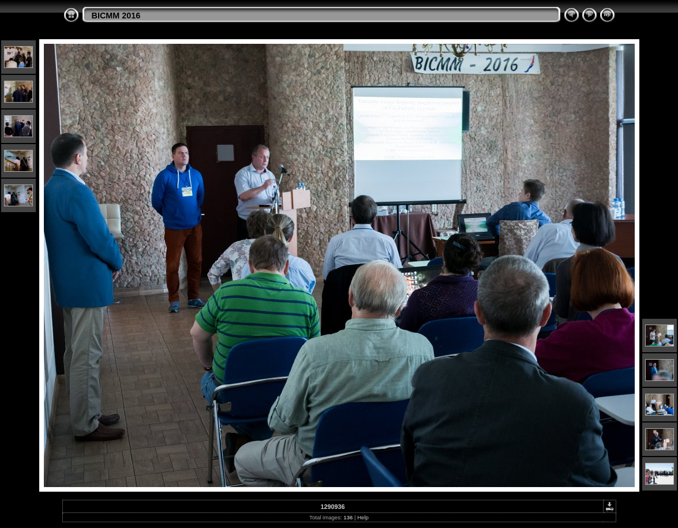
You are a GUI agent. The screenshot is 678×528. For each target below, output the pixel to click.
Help (363, 517)
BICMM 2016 (116, 15)
